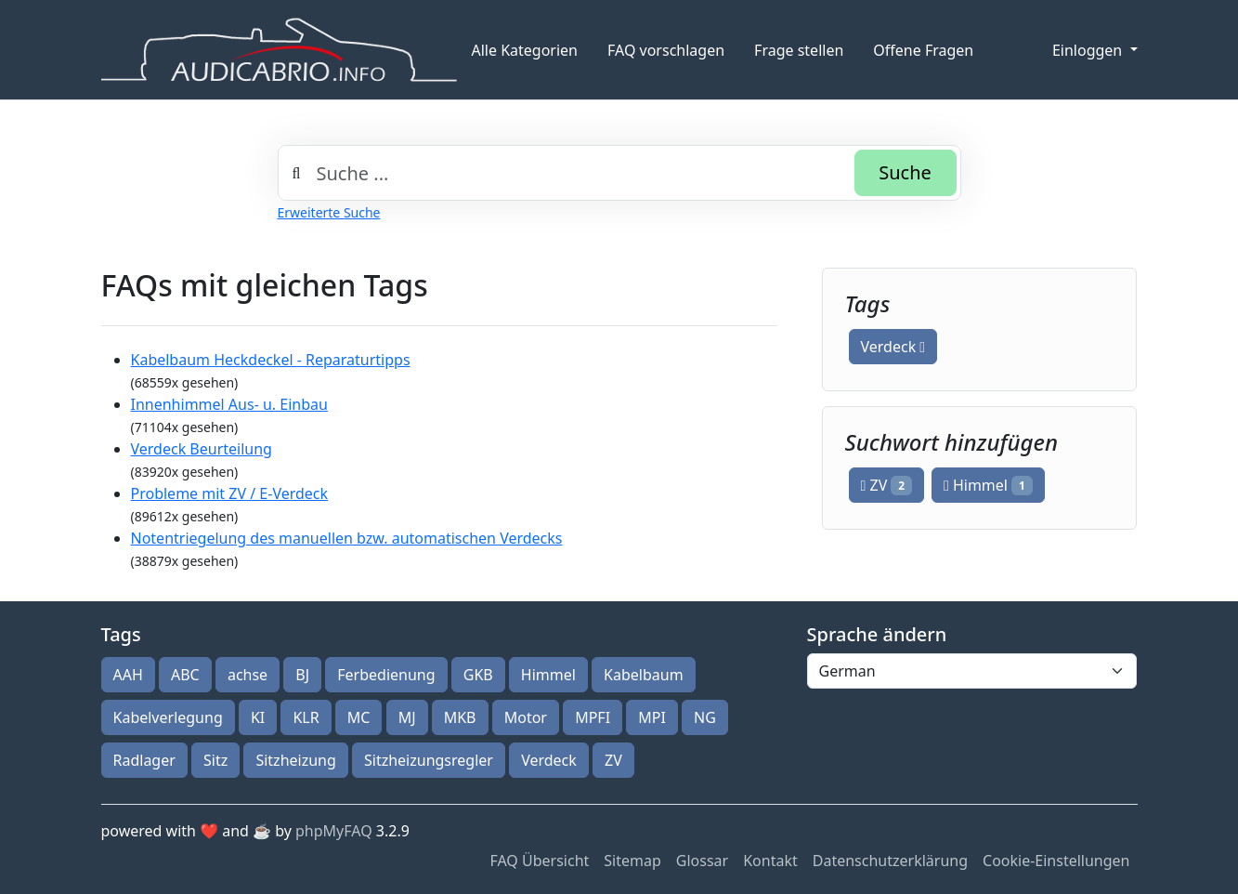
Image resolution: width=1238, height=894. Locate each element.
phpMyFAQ (333, 831)
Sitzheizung (295, 760)
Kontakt (770, 860)
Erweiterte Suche (329, 212)
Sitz (215, 760)
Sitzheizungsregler (428, 760)
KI (258, 717)
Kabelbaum (644, 674)
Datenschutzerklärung (890, 860)
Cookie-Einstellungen (1056, 860)
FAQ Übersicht (539, 860)
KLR (306, 717)
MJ (407, 717)
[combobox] (619, 173)
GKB (478, 674)
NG (705, 717)
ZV (886, 485)
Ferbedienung (386, 674)
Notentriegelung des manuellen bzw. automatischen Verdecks (347, 538)
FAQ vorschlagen (665, 50)
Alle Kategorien (525, 50)
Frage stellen (798, 50)
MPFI (592, 717)
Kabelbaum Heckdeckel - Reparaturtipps (270, 359)
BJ (302, 674)
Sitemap (632, 860)
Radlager (144, 760)
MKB (460, 717)
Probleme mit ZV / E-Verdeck (230, 493)
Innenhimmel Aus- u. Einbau (229, 404)
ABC (185, 674)
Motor (525, 717)
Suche (905, 172)
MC (359, 717)
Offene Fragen (923, 50)
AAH (128, 674)
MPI (652, 717)
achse (247, 674)
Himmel (988, 485)
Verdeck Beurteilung (201, 449)
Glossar (702, 860)
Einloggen (1089, 50)
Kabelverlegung (168, 717)
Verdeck (893, 346)
